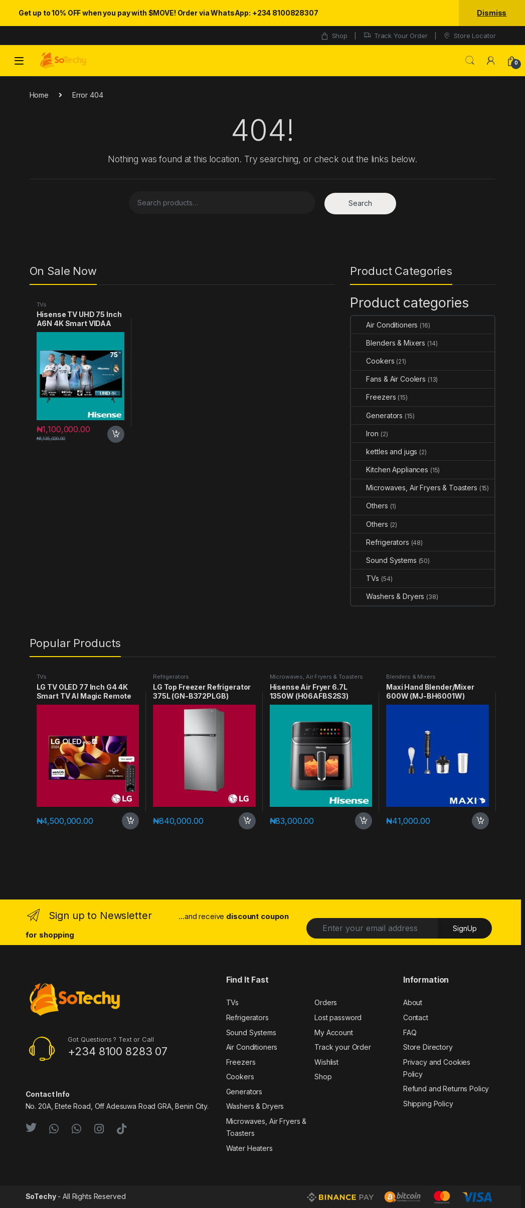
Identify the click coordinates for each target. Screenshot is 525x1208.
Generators (377, 415)
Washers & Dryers (387, 596)
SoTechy (41, 1196)
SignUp (465, 928)
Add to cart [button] (115, 434)
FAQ (410, 1032)
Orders (325, 1002)
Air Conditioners (384, 325)
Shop (333, 36)
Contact (415, 1017)
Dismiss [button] (491, 13)
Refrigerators (380, 542)
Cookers (372, 361)
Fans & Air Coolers (388, 379)
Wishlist (326, 1062)
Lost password (338, 1017)
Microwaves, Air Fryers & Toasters (414, 487)
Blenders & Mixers (388, 343)
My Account (333, 1032)
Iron (364, 433)
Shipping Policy (428, 1103)
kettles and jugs (384, 451)
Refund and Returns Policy (446, 1088)
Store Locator (469, 36)
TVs (42, 304)
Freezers (373, 397)
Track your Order (342, 1047)
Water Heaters (249, 1148)
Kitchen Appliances (389, 469)
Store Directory (428, 1047)
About (412, 1002)
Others (369, 505)
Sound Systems (383, 560)
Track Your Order (395, 36)
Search (469, 60)
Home (39, 95)
